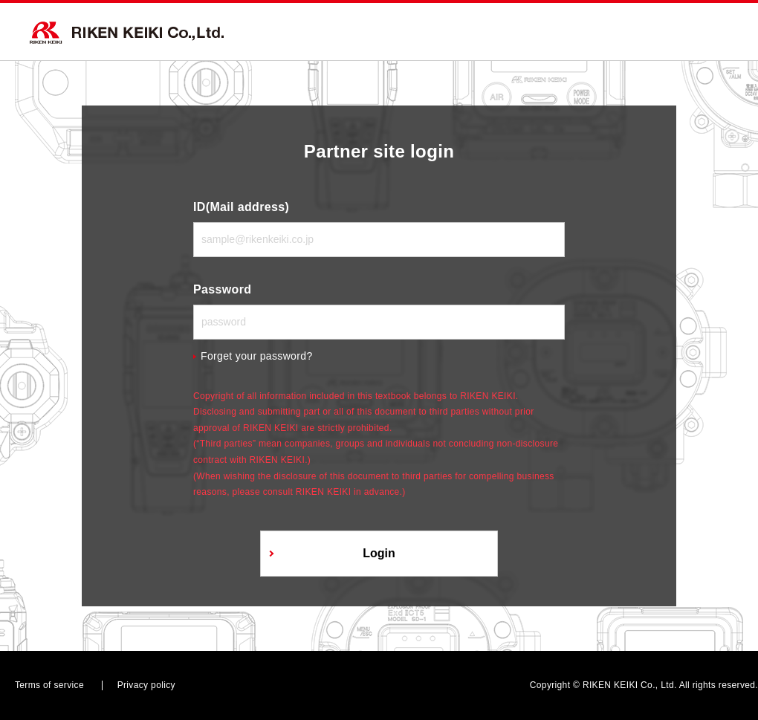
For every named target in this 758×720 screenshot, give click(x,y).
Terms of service (49, 685)
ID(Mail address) (241, 207)
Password (222, 289)
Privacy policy (146, 685)
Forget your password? (257, 356)
